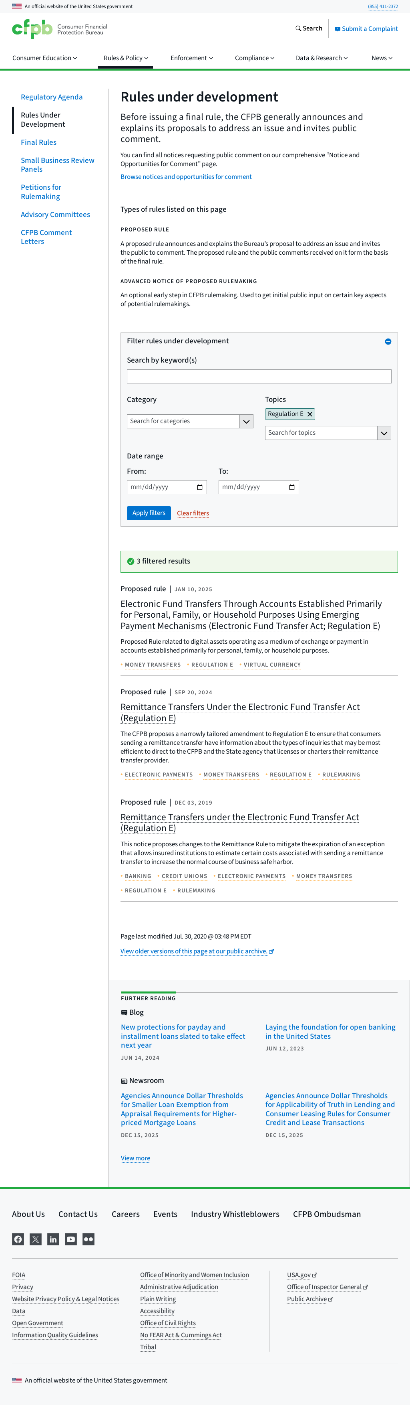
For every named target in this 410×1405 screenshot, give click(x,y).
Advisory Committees (55, 214)
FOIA (18, 1275)
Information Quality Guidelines (55, 1335)
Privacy (22, 1287)
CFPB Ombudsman (327, 1214)
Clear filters (193, 513)
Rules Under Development (43, 120)
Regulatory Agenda (52, 97)
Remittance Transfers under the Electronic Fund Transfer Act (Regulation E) (240, 823)
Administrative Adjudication (179, 1287)
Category (142, 400)
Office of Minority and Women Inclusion (194, 1275)
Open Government (37, 1323)
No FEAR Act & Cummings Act (181, 1335)
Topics (275, 400)
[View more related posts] (135, 1158)
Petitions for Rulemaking (41, 192)
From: (136, 471)
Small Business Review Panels (57, 165)
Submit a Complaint (366, 29)
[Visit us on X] (36, 1238)
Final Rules (38, 142)
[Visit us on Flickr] (88, 1238)
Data (19, 1311)
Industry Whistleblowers (235, 1214)
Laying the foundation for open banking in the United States (330, 1032)
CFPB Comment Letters (46, 237)
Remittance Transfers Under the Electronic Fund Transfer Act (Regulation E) (240, 712)
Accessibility (157, 1311)
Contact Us (78, 1214)
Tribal (148, 1347)
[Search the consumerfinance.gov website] (308, 29)
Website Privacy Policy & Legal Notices (65, 1299)
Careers (126, 1214)
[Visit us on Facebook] (18, 1238)
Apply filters (149, 513)
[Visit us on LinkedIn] (53, 1238)
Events (165, 1214)
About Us (28, 1214)
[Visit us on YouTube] (71, 1238)
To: (223, 471)
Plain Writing (158, 1299)
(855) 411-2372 (383, 6)
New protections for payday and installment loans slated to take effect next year (183, 1036)
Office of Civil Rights (168, 1323)
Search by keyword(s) (162, 360)
